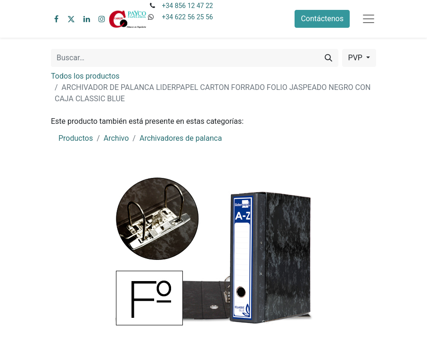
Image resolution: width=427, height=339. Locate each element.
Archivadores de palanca (181, 138)
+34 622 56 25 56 (187, 17)
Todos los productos (85, 76)
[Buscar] (328, 58)
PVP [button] (356, 57)
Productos (75, 138)
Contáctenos (322, 18)
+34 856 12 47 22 (187, 5)
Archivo (116, 138)
